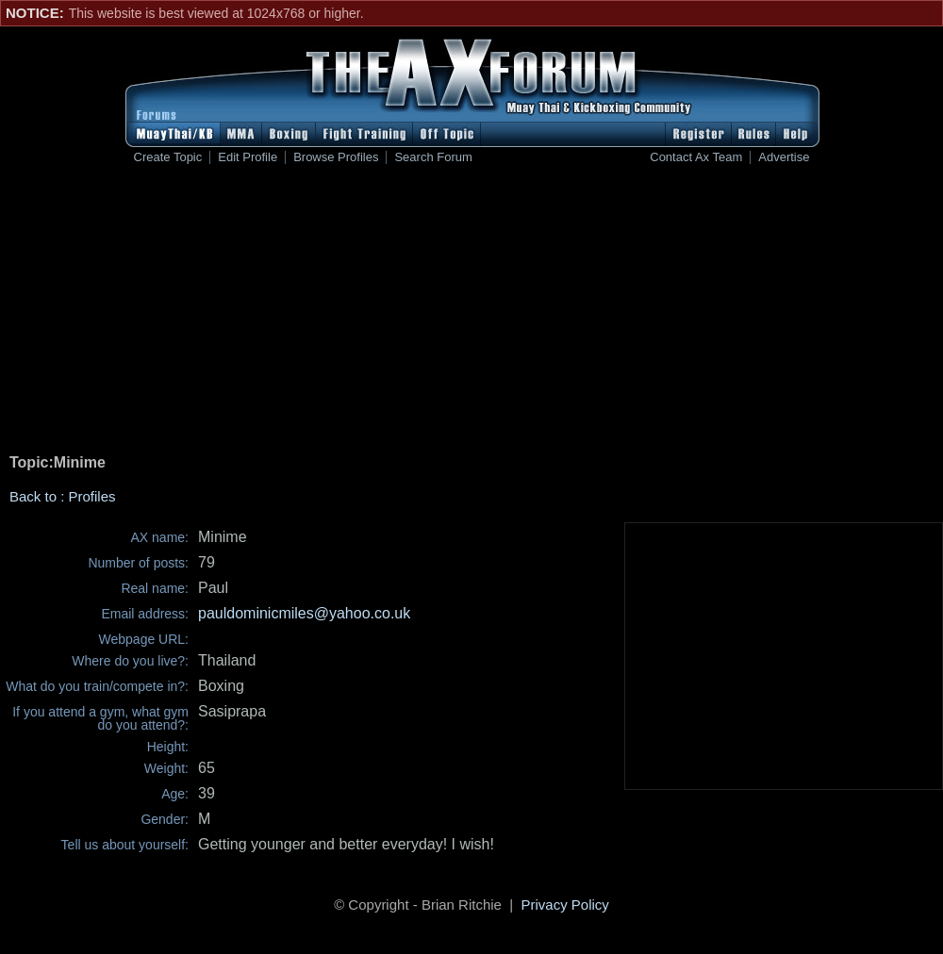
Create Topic (168, 157)
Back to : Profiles (62, 496)
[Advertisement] (471, 312)
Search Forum (433, 157)
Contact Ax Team (696, 157)
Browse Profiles (335, 157)
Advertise (783, 157)
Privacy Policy (565, 904)
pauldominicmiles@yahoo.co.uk (304, 613)
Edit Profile (247, 157)
